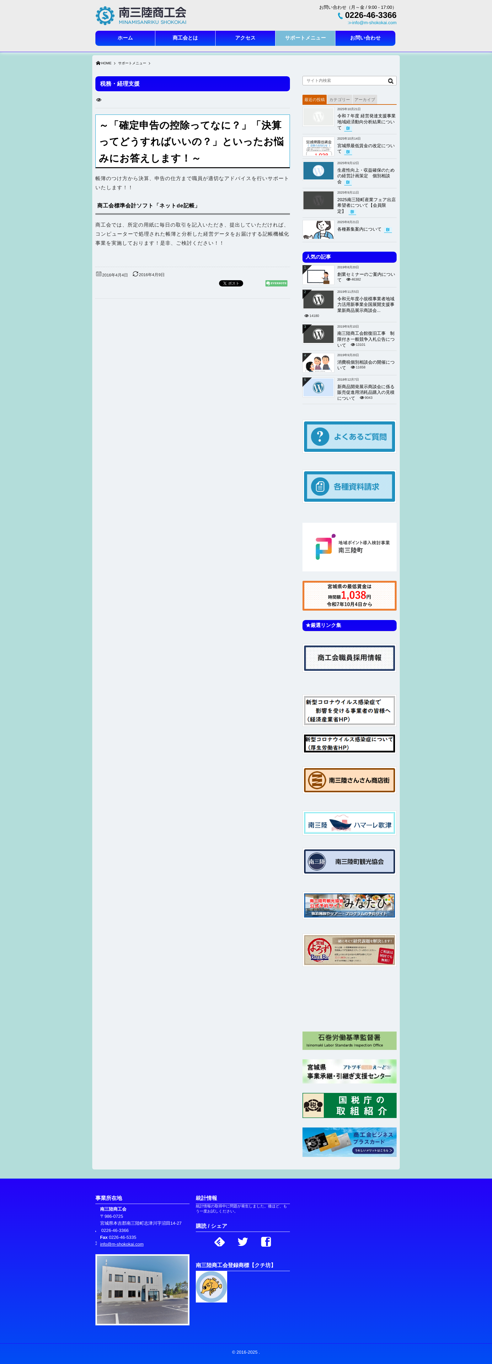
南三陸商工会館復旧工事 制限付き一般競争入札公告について (366, 339)
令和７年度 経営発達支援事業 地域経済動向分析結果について (368, 121)
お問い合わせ (365, 38)
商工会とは (185, 38)
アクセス (245, 38)
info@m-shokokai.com (122, 1244)
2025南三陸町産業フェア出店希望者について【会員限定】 (366, 205)
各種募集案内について (359, 229)
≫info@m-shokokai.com (372, 22)
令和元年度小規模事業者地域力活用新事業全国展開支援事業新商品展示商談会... (365, 304)
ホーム (125, 38)
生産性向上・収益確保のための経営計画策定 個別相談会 (366, 176)
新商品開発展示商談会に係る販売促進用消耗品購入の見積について (366, 392)
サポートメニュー (305, 38)
